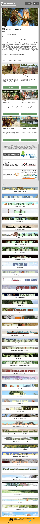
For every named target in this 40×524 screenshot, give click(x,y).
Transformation (20, 487)
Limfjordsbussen (20, 381)
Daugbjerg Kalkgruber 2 (20, 252)
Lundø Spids (20, 403)
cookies (18, 518)
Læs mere (11, 87)
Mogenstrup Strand (20, 411)
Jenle (20, 312)
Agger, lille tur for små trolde (20, 199)
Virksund (20, 502)
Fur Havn (20, 282)
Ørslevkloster (19, 509)
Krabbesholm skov (7, 102)
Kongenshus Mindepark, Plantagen (19, 350)
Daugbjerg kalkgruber (20, 244)
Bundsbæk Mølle (20, 229)
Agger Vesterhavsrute (8, 128)
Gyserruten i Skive (20, 297)
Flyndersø (20, 267)
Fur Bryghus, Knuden (20, 274)
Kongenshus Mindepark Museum (20, 335)
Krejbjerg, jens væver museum (20, 373)
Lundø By (20, 396)
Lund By (20, 388)
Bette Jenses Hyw (20, 206)
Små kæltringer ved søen (27, 76)
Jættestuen (5, 76)
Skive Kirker (20, 464)
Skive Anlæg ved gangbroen (28, 102)
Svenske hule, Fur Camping (19, 479)
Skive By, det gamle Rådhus (20, 449)
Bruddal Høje (19, 221)
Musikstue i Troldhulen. (20, 418)
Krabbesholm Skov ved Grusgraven (20, 365)
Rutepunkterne (6, 185)
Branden (20, 214)
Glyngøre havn (20, 290)
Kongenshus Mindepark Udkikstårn (20, 343)
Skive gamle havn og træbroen (20, 456)
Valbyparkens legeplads (20, 494)
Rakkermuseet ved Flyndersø (28, 128)
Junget (20, 320)
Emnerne (14, 60)
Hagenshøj (20, 305)
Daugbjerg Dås (20, 237)
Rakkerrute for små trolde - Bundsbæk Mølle (20, 434)
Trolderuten (9, 60)
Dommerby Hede (20, 259)
